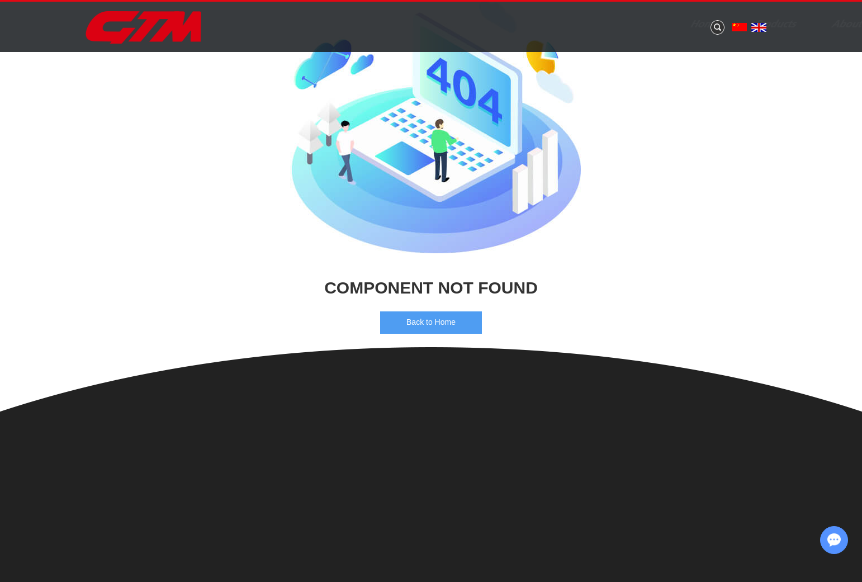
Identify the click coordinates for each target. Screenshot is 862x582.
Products (392, 25)
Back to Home (431, 322)
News (542, 25)
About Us (470, 25)
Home (321, 25)
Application (618, 25)
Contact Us (708, 25)
